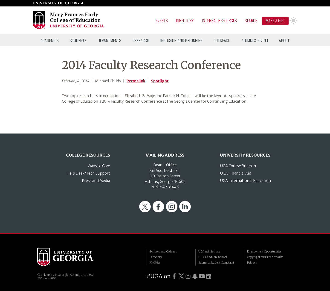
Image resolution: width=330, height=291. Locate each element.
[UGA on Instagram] (188, 276)
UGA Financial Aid (235, 173)
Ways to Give (99, 165)
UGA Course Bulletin (238, 165)
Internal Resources (219, 21)
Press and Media (96, 180)
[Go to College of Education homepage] (68, 28)
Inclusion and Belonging (181, 40)
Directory (185, 21)
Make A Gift (275, 21)
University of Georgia (71, 257)
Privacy (252, 262)
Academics (50, 40)
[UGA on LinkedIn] (208, 276)
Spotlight (160, 81)
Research (140, 40)
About (284, 40)
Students (78, 40)
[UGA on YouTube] (201, 276)
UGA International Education (245, 180)
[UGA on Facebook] (174, 276)
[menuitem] (49, 40)
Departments (109, 40)
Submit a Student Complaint (216, 262)
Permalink (136, 81)
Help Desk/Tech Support (88, 173)
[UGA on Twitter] (181, 276)
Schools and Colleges (163, 251)
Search (251, 21)
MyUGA (155, 262)
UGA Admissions (209, 251)
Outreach (222, 40)
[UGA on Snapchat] (194, 276)
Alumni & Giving (254, 40)
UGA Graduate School (212, 257)
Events (162, 21)
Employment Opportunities (264, 251)
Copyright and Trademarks (265, 257)
